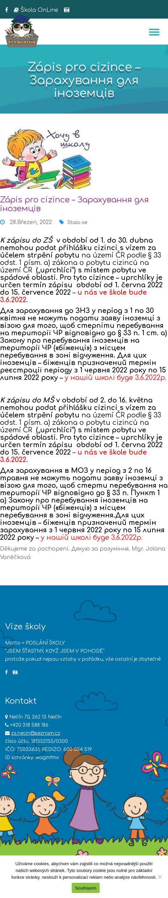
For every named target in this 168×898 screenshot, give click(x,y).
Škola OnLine (36, 10)
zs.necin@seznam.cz (35, 733)
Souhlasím (86, 888)
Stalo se (77, 222)
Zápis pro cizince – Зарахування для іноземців (74, 204)
